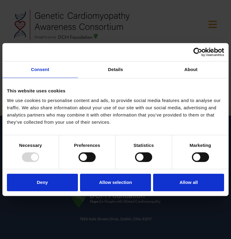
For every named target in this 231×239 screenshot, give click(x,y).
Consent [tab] (40, 69)
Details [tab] (115, 69)
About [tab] (191, 69)
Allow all (189, 182)
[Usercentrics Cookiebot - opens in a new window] (197, 52)
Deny (42, 182)
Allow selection (115, 182)
